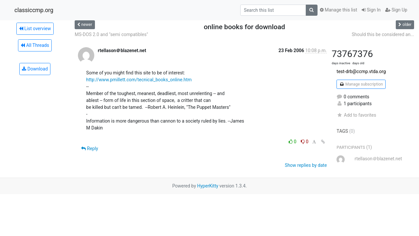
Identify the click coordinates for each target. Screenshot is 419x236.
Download (35, 68)
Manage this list (338, 9)
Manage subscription (361, 84)
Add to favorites (356, 115)
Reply (89, 148)
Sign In (371, 9)
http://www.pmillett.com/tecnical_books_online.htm (138, 79)
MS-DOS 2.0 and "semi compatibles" (111, 34)
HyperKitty (207, 185)
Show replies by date (306, 165)
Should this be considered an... (383, 34)
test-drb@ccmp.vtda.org (361, 71)
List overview (35, 28)
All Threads (35, 45)
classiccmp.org (33, 10)
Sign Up (396, 9)
